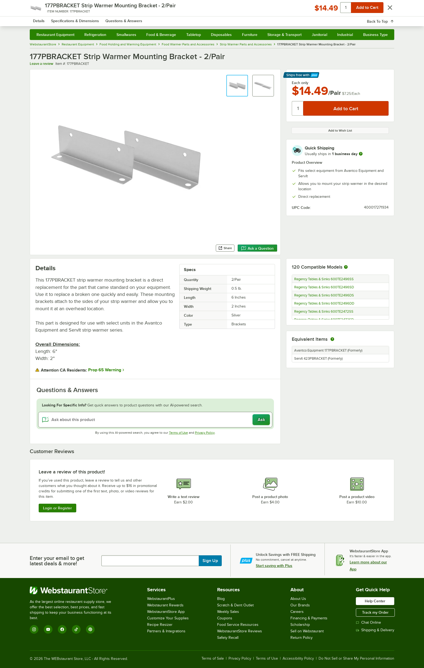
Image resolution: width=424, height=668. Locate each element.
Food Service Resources (238, 625)
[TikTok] (76, 629)
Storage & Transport (284, 34)
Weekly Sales (228, 612)
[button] (237, 85)
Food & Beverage (161, 34)
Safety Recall (228, 638)
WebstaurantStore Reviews (239, 631)
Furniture (249, 34)
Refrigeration (95, 34)
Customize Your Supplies (168, 618)
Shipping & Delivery (375, 630)
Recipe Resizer (160, 625)
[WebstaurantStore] (74, 590)
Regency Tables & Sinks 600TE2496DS (324, 295)
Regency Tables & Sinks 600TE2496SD (324, 287)
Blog (221, 599)
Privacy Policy (205, 433)
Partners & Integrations (166, 631)
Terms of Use (178, 433)
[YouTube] (48, 629)
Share (225, 248)
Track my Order (375, 612)
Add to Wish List (340, 130)
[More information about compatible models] (346, 267)
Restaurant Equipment (55, 34)
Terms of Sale (212, 658)
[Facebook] (62, 629)
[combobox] (205, 19)
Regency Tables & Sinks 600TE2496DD (324, 303)
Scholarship (300, 625)
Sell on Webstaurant (307, 631)
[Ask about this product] (155, 419)
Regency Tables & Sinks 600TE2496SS (324, 279)
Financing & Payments (308, 618)
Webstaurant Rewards (165, 605)
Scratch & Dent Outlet (235, 605)
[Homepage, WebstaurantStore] (75, 19)
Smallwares (126, 34)
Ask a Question (257, 248)
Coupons (224, 618)
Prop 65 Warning (104, 370)
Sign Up (210, 560)
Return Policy (301, 638)
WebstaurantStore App (166, 612)
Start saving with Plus (274, 565)
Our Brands (300, 605)
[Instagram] (34, 629)
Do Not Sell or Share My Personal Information (356, 658)
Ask (261, 419)
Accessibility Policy (298, 658)
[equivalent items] (332, 339)
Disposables (221, 34)
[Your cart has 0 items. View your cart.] (385, 19)
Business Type (375, 34)
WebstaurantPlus (161, 599)
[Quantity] (298, 108)
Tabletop (193, 34)
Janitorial (319, 34)
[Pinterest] (90, 629)
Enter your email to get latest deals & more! (57, 560)
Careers (297, 612)
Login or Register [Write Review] (57, 508)
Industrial (345, 34)
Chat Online (368, 622)
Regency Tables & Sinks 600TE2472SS (323, 311)
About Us (298, 599)
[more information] (360, 153)
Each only (300, 83)
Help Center (375, 601)
